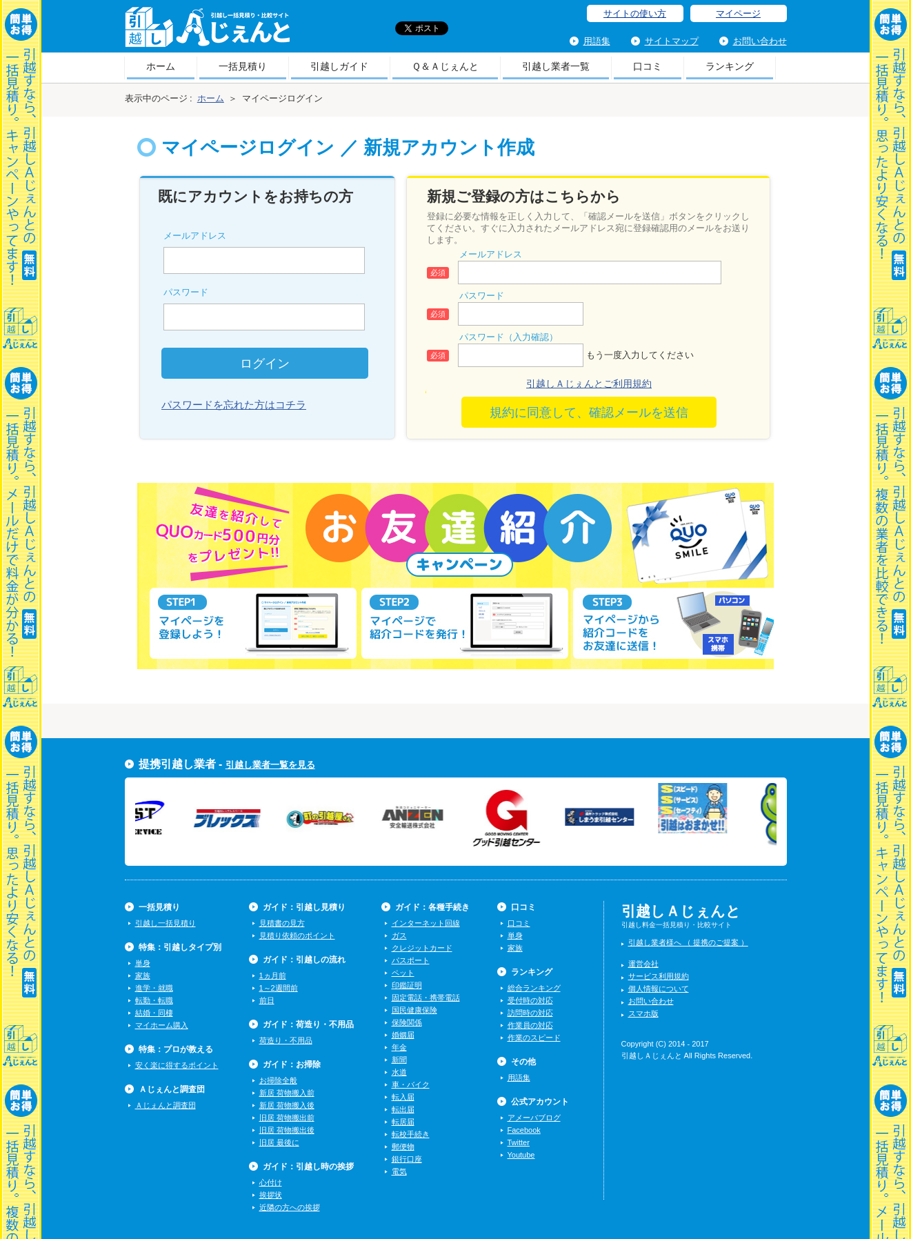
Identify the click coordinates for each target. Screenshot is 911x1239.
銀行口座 (407, 1159)
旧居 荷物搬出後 (286, 1130)
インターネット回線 (426, 923)
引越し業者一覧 (556, 66)
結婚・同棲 (154, 1013)
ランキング (729, 66)
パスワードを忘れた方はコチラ (233, 404)
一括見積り (243, 66)
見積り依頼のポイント (297, 935)
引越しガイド (339, 66)
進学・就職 (154, 988)
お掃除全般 (278, 1080)
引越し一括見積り (165, 923)
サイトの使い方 (634, 13)
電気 (399, 1171)
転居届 (403, 1122)
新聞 (399, 1059)
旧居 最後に (279, 1142)
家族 (142, 975)
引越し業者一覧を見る (270, 765)
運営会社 (643, 964)
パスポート (411, 960)
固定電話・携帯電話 (426, 997)
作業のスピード (534, 1037)
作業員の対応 (530, 1025)
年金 (399, 1047)
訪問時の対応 (530, 1013)
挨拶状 (270, 1195)
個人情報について (658, 988)
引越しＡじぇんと (207, 31)
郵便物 (403, 1146)
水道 (399, 1072)
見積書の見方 (282, 923)
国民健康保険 (414, 1010)
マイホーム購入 (161, 1025)
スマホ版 (643, 1013)
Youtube (521, 1155)
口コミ (647, 66)
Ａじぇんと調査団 (165, 1105)
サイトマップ (672, 41)
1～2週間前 (278, 988)
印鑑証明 (407, 985)
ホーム (160, 66)
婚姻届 (403, 1035)
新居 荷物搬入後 (286, 1105)
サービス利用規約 (658, 976)
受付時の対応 (530, 1000)
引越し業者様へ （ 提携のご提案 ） (688, 942)
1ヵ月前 (272, 975)
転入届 (403, 1097)
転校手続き (411, 1134)
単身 (142, 963)
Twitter (519, 1142)
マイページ (738, 13)
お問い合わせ (760, 41)
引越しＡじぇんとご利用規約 (589, 383)
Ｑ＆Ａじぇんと (445, 66)
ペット (403, 973)
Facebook (524, 1130)
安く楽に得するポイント (177, 1065)
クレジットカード (422, 948)
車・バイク (411, 1084)
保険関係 (407, 1022)
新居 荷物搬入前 (286, 1093)
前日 (266, 1000)
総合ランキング (534, 988)
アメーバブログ (534, 1117)
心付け (270, 1182)
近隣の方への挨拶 (289, 1207)
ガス (399, 935)
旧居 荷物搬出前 (286, 1117)
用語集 (596, 41)
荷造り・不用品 (285, 1040)
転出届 (403, 1109)
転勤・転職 (154, 1000)
